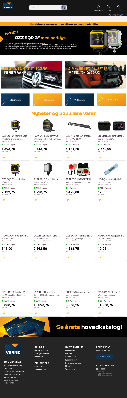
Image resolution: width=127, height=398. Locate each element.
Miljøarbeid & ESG (41, 357)
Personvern (39, 366)
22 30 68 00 (100, 369)
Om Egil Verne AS (41, 351)
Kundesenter (70, 351)
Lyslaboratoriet (71, 360)
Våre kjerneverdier (41, 354)
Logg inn (108, 7)
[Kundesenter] (98, 7)
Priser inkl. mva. (116, 15)
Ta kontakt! (105, 357)
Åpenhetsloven (40, 370)
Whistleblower (70, 369)
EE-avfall (68, 366)
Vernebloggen (70, 357)
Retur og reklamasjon (73, 363)
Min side (68, 354)
